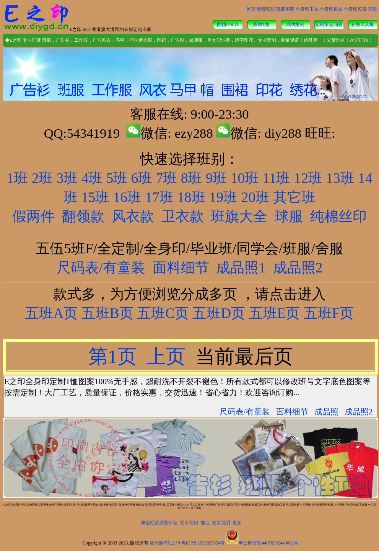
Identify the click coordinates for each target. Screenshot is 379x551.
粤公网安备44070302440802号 (268, 543)
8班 (191, 178)
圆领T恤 (261, 24)
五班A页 (51, 313)
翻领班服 (266, 9)
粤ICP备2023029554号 (203, 543)
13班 (340, 178)
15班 (95, 197)
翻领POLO (227, 24)
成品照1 (241, 268)
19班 (223, 197)
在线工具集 (362, 24)
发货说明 (221, 522)
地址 (205, 522)
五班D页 (217, 313)
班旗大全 (239, 216)
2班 (42, 178)
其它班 (294, 197)
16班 (127, 197)
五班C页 (163, 313)
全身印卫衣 (307, 9)
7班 (166, 178)
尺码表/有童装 (101, 268)
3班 (67, 178)
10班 (245, 178)
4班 (92, 178)
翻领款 (83, 216)
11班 (276, 178)
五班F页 (329, 313)
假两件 (33, 216)
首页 (250, 9)
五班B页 (107, 313)
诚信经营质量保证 (159, 522)
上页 (168, 356)
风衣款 (133, 216)
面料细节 (181, 268)
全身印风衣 (331, 9)
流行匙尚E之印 (165, 543)
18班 (191, 197)
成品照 (326, 411)
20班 (255, 197)
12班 (308, 178)
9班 (216, 178)
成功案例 (295, 24)
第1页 (115, 356)
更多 (237, 522)
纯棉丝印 (338, 216)
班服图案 (285, 9)
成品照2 (298, 268)
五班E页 (272, 313)
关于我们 (189, 522)
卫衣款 (182, 216)
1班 (17, 178)
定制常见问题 (329, 24)
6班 (142, 178)
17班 (159, 197)
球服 (372, 9)
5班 (117, 178)
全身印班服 (355, 9)
